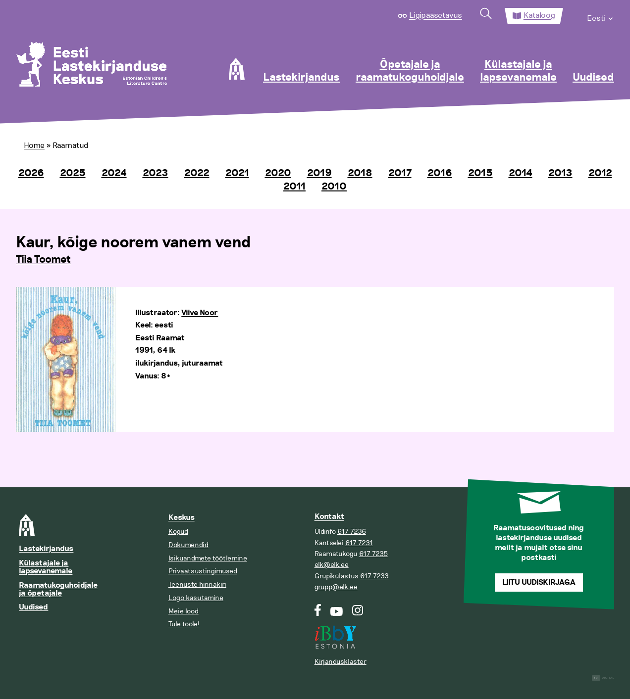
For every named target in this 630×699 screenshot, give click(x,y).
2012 (600, 173)
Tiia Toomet (43, 259)
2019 (319, 173)
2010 (334, 186)
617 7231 (359, 543)
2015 (480, 173)
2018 (360, 173)
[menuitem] (600, 15)
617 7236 (351, 531)
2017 (400, 173)
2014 (520, 173)
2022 (197, 173)
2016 (439, 173)
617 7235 (373, 554)
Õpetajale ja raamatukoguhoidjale (410, 71)
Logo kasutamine (195, 598)
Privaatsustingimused (202, 571)
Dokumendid (188, 545)
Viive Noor (199, 313)
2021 (237, 173)
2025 (73, 173)
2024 (114, 173)
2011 (294, 186)
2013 (560, 173)
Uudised (593, 77)
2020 (278, 173)
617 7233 (374, 576)
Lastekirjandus (301, 77)
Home (34, 145)
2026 (31, 173)
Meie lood (183, 611)
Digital (603, 678)
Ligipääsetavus (435, 15)
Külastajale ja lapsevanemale (518, 71)
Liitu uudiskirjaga (539, 582)
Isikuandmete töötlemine (207, 558)
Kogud (178, 531)
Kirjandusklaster (341, 661)
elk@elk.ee (332, 564)
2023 (155, 173)
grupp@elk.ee (336, 587)
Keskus (181, 518)
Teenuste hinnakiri (197, 584)
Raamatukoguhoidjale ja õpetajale (58, 589)
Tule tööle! (184, 624)
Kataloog (539, 15)
